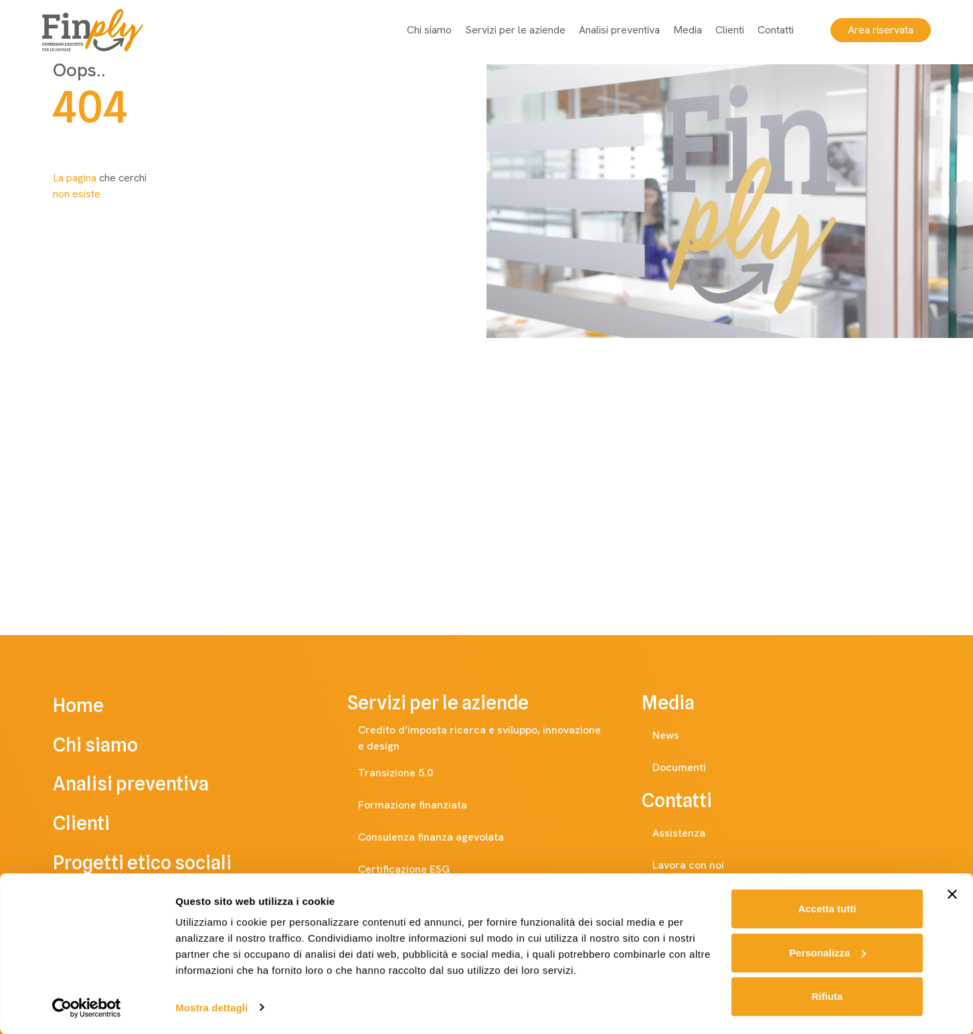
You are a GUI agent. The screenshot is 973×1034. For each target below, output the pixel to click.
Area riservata (874, 30)
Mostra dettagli (211, 1007)
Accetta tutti (827, 909)
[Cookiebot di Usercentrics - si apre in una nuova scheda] (86, 1008)
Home (97, 707)
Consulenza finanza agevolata (444, 837)
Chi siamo (423, 30)
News (679, 735)
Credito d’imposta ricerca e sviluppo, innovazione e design (492, 738)
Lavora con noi (701, 865)
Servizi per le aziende (509, 30)
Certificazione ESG (417, 869)
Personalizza (827, 952)
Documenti (692, 767)
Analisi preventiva (613, 30)
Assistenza (692, 833)
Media (681, 30)
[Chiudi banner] (952, 894)
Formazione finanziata (426, 805)
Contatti (769, 30)
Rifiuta (827, 997)
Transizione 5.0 (409, 773)
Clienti (723, 30)
